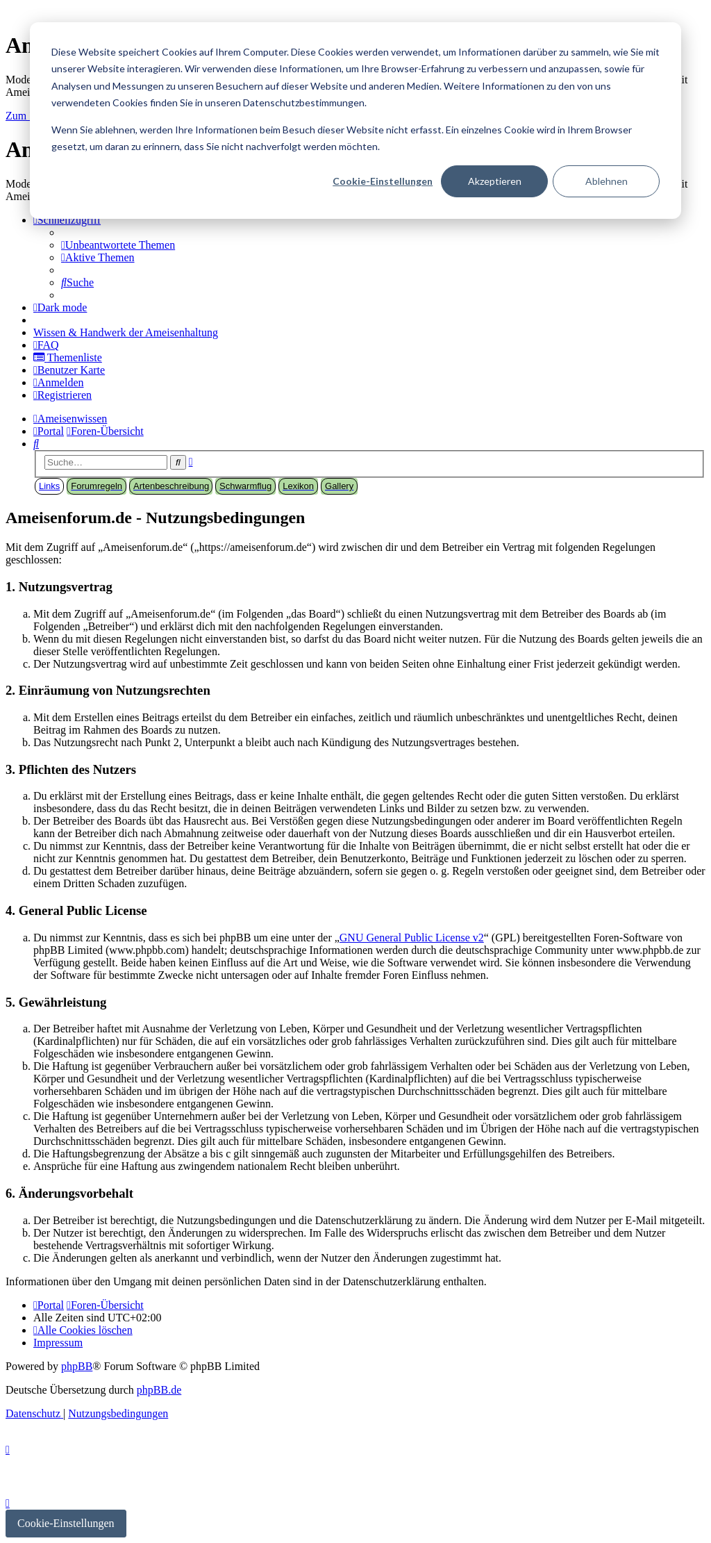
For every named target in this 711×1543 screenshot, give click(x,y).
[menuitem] (118, 245)
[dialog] (355, 120)
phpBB (76, 1366)
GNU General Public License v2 (412, 937)
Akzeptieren (494, 181)
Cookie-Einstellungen (383, 181)
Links (49, 486)
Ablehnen (606, 181)
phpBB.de (159, 1390)
